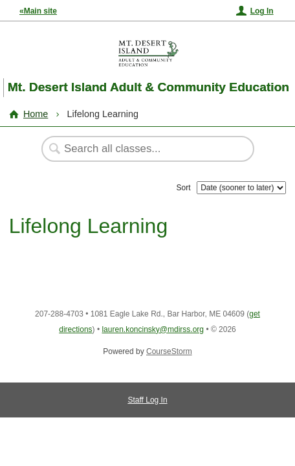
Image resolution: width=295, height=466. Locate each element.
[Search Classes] (141, 149)
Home (35, 114)
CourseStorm (169, 351)
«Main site (38, 11)
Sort (184, 187)
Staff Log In (147, 400)
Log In (262, 11)
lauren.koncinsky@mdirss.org (153, 329)
